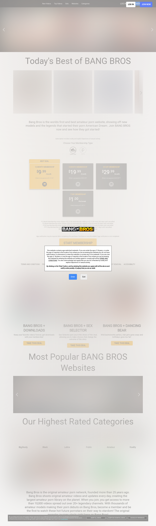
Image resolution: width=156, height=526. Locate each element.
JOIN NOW (146, 4)
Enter (73, 277)
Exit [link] (83, 277)
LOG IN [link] (131, 4)
